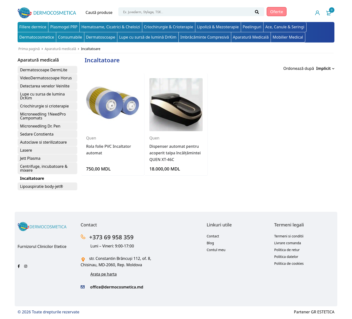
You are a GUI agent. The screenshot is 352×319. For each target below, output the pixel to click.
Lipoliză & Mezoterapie (218, 27)
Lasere (26, 150)
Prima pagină (29, 48)
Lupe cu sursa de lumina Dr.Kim (42, 96)
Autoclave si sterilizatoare (43, 142)
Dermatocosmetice (36, 37)
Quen (91, 137)
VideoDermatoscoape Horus (46, 78)
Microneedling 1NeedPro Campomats (43, 116)
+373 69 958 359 (111, 237)
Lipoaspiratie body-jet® (41, 186)
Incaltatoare (32, 178)
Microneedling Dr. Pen (40, 126)
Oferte (276, 11)
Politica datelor (286, 256)
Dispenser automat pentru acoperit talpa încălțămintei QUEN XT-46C (175, 151)
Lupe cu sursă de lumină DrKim (147, 37)
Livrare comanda (287, 243)
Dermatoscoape (100, 37)
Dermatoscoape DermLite (43, 70)
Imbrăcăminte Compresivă (204, 37)
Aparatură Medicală (251, 37)
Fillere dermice (32, 27)
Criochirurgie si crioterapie (44, 106)
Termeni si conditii (289, 236)
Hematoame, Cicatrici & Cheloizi (110, 27)
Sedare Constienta (37, 134)
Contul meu (216, 249)
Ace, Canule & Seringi (284, 27)
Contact (213, 236)
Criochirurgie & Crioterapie (168, 27)
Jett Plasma (30, 158)
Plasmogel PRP (63, 27)
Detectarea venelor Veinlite (44, 86)
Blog (210, 243)
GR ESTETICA (322, 312)
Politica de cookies (289, 263)
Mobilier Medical (288, 37)
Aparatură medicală (60, 48)
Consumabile (70, 37)
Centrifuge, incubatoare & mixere (43, 168)
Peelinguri (252, 27)
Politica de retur (287, 249)
